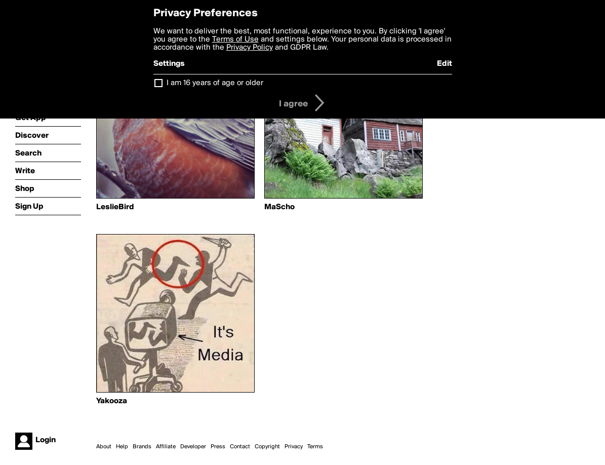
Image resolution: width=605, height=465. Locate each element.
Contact (240, 447)
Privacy (294, 447)
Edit (444, 64)
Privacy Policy (249, 48)
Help (122, 447)
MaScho (279, 207)
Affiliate (166, 447)
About (103, 447)
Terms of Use (235, 39)
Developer (193, 447)
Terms (315, 447)
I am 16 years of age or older (215, 83)
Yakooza (111, 401)
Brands (142, 447)
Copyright (267, 447)
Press (218, 447)
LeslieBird (115, 207)
